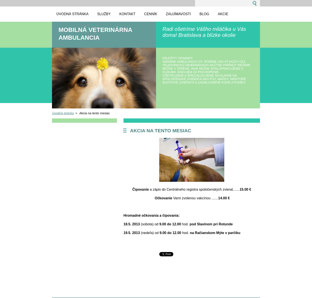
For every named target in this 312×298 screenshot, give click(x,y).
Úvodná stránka (63, 113)
